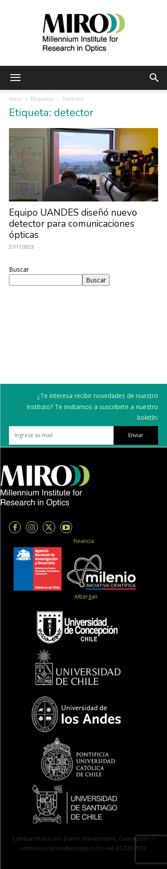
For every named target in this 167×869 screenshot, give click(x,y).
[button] (15, 78)
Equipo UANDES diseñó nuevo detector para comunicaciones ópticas (73, 223)
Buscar (19, 269)
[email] (61, 435)
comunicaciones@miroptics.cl (59, 848)
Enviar (135, 435)
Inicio (15, 99)
